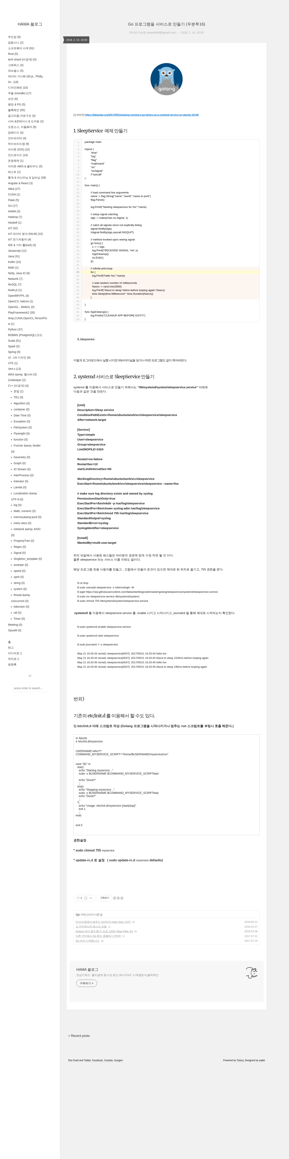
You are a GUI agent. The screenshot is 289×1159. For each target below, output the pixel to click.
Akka (14, 188)
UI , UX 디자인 (19, 357)
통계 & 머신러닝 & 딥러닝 (27, 177)
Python (15, 329)
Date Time (22, 415)
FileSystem (22, 427)
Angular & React (20, 183)
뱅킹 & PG (16, 104)
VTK (13, 363)
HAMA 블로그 (30, 24)
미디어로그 (15, 653)
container (21, 409)
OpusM (14, 630)
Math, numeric (24, 511)
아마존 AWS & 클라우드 (25, 166)
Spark (14, 346)
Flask (13, 200)
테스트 (14, 172)
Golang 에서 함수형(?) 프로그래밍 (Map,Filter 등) (104, 1024)
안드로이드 (18, 155)
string (19, 583)
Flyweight (21, 433)
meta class (22, 523)
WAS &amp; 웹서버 (22, 374)
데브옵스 (15, 70)
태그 (11, 647)
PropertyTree (23, 540)
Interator (20, 481)
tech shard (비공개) (22, 59)
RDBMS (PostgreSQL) (25, 335)
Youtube (108, 1153)
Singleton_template (27, 558)
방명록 (12, 664)
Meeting (15, 624)
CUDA (14, 194)
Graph (19, 463)
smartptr (20, 564)
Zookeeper (17, 380)
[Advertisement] (166, 95)
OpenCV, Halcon (20, 301)
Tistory (240, 1153)
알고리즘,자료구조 (22, 115)
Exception (21, 421)
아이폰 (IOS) (19, 149)
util (17, 612)
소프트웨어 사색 (21, 48)
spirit (18, 576)
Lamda (19, 487)
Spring (14, 352)
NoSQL (14, 284)
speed (19, 570)
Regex (19, 546)
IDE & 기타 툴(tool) (22, 245)
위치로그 (13, 658)
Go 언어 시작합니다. (88, 1033)
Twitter (87, 1153)
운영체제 (15, 160)
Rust (13, 53)
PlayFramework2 (21, 312)
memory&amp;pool (27, 517)
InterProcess (23, 475)
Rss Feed (73, 1153)
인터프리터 (17, 138)
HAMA (14, 211)
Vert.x (14, 368)
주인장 (14, 37)
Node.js (15, 290)
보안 (13, 98)
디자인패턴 (18, 87)
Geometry (21, 457)
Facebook (97, 1153)
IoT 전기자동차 (19, 239)
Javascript (17, 250)
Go (12, 205)
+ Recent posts (79, 1129)
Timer (19, 618)
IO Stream (22, 469)
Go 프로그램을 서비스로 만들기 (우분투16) (166, 24)
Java (14, 256)
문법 (18, 391)
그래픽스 (15, 65)
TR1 (18, 397)
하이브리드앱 (18, 143)
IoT (13, 228)
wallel (262, 1153)
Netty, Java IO (19, 273)
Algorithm (21, 403)
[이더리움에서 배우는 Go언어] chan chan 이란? (103, 1015)
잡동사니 (15, 42)
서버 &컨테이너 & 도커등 (26, 121)
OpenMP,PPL (18, 295)
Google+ (118, 1153)
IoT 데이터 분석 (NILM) (25, 233)
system (20, 589)
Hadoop (15, 217)
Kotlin (14, 262)
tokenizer (21, 606)
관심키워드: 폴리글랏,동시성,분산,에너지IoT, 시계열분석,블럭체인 (117, 1068)
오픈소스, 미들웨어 (22, 127)
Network (15, 278)
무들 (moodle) (19, 93)
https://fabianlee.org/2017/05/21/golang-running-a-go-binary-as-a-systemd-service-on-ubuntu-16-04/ (142, 187)
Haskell (14, 222)
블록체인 (16, 110)
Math (13, 267)
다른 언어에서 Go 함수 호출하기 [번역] (98, 1029)
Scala (14, 340)
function (20, 439)
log (17, 505)
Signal (19, 552)
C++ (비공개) (18, 385)
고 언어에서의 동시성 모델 (91, 1019)
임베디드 (15, 132)
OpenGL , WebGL (21, 307)
